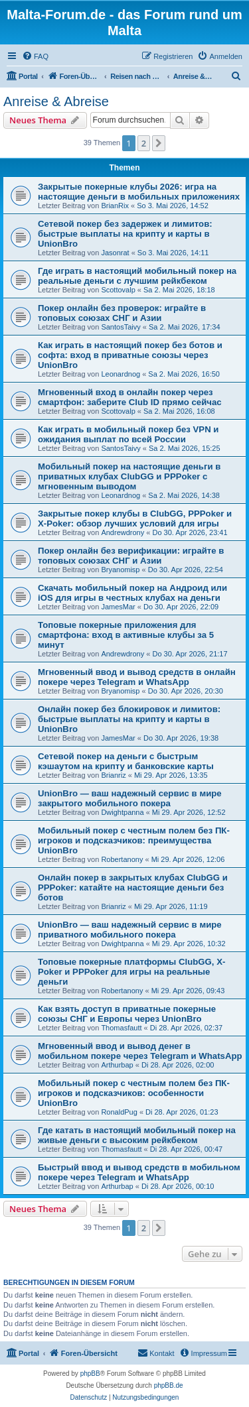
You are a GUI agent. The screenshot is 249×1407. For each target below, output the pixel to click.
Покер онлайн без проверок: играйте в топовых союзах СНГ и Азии (122, 313)
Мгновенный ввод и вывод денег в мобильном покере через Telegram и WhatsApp (140, 1051)
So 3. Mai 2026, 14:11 (173, 253)
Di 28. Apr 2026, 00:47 (186, 1149)
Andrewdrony (122, 532)
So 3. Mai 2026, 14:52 (172, 206)
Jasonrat (115, 253)
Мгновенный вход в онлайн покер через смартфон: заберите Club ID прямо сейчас (130, 397)
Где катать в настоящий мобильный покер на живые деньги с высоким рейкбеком (137, 1135)
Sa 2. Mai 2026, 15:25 (184, 448)
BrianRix (115, 206)
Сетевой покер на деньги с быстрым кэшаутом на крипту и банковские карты (126, 761)
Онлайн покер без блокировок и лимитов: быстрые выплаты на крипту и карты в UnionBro (129, 719)
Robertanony (122, 859)
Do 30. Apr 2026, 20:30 (185, 691)
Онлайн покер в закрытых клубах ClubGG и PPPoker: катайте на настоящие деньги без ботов (133, 887)
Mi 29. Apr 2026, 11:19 (171, 906)
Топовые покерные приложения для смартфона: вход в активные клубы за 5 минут (126, 635)
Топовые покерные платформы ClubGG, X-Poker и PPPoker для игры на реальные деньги (131, 972)
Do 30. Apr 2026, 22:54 (185, 570)
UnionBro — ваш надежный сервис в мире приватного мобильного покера (130, 930)
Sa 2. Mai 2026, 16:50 (184, 374)
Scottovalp (118, 290)
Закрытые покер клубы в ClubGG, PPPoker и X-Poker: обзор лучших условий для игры (135, 518)
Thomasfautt (121, 1028)
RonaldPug (119, 1112)
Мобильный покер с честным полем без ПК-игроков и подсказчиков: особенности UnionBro (134, 1093)
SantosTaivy (120, 327)
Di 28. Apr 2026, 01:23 (181, 1112)
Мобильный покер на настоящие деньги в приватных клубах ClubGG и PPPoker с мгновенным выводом (129, 476)
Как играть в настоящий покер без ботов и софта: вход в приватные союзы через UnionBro (130, 355)
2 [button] (143, 143)
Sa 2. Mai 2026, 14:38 (184, 495)
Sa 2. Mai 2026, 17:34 (184, 327)
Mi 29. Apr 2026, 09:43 (188, 991)
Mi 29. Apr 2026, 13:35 (171, 775)
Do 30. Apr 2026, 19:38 (180, 738)
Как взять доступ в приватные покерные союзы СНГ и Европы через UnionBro (127, 1014)
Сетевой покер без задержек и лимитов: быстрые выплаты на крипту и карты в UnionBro (125, 234)
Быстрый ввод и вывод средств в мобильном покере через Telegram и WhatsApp (139, 1172)
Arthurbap (117, 1065)
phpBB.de (168, 1385)
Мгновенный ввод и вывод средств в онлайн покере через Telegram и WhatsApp (137, 677)
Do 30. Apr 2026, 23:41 (189, 532)
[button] (158, 143)
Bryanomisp (120, 570)
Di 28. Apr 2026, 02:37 (186, 1028)
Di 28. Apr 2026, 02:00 (177, 1065)
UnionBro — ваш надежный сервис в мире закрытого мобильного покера (130, 798)
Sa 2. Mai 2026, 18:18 (179, 290)
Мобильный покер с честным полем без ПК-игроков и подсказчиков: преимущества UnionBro (134, 840)
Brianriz (113, 775)
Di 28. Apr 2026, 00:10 (177, 1186)
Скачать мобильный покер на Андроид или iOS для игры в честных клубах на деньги (132, 593)
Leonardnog (120, 374)
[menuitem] (35, 56)
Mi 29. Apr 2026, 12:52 (189, 812)
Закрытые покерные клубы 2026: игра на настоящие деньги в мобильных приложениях (139, 192)
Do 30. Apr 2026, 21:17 (189, 654)
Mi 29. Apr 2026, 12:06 (188, 859)
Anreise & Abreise (56, 101)
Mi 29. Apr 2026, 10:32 (189, 944)
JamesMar (118, 607)
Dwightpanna (122, 812)
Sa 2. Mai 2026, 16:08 (179, 411)
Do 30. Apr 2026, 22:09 (180, 607)
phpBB (90, 1373)
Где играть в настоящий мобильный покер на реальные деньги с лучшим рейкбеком (137, 276)
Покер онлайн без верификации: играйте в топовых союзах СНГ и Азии (131, 556)
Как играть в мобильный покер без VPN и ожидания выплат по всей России (128, 434)
